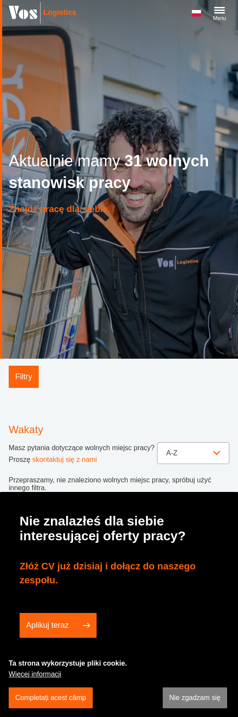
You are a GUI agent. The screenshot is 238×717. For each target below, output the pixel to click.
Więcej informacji (35, 674)
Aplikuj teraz (47, 625)
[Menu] (219, 14)
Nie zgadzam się (195, 697)
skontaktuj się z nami (64, 459)
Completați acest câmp (50, 697)
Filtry (23, 376)
